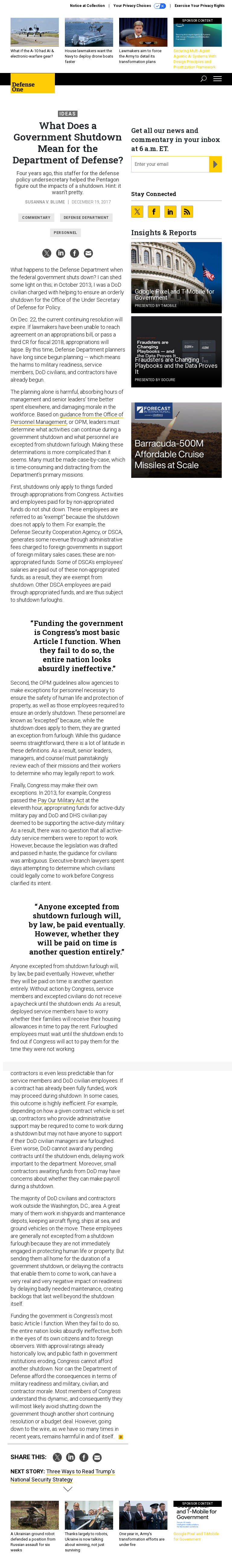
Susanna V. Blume (45, 202)
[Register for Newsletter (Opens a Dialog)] (215, 164)
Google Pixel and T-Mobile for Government (175, 294)
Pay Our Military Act (61, 800)
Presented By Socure (155, 380)
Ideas (67, 114)
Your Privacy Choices (139, 6)
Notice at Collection (87, 6)
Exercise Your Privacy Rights (200, 6)
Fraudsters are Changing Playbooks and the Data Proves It (176, 365)
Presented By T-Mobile (156, 306)
